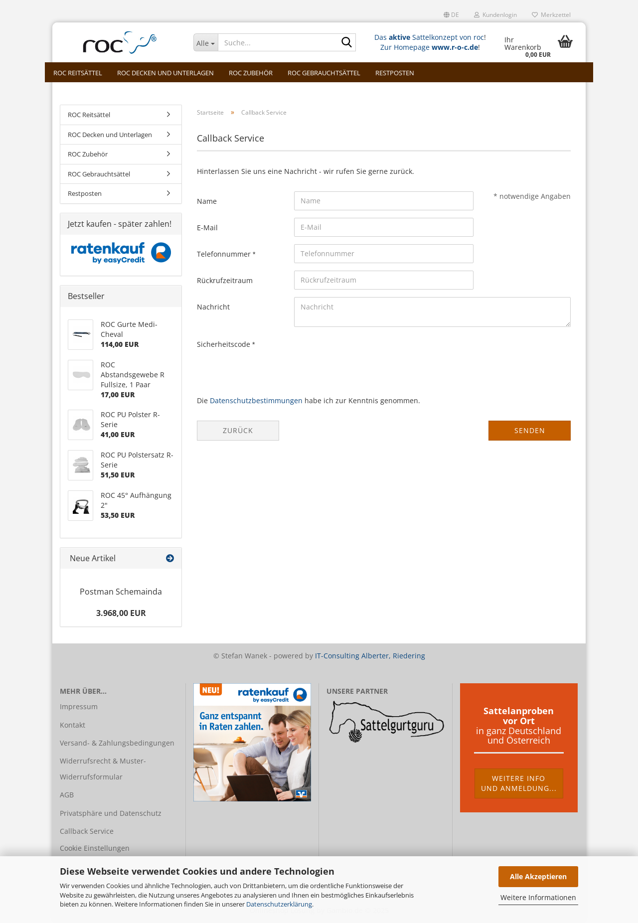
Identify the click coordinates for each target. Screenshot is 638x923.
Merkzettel (551, 14)
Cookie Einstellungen (95, 848)
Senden (529, 430)
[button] (451, 14)
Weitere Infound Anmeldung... (519, 783)
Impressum (79, 706)
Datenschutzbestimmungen (256, 400)
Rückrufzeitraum (225, 280)
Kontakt (72, 725)
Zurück (238, 430)
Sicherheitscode (224, 344)
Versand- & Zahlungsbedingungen (117, 743)
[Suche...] (205, 42)
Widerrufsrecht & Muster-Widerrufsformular (103, 768)
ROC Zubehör (251, 72)
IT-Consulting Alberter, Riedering (370, 655)
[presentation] (370, 353)
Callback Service (87, 831)
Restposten (394, 72)
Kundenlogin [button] (495, 14)
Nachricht (213, 306)
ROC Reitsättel (77, 72)
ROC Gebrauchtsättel (324, 72)
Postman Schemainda (121, 591)
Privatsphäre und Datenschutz (110, 813)
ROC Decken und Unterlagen (165, 72)
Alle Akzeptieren (538, 876)
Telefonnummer (225, 254)
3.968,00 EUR (121, 613)
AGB (67, 794)
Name (207, 201)
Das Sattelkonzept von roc (429, 37)
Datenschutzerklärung (279, 904)
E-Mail (207, 227)
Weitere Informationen (538, 897)
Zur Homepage (429, 47)
